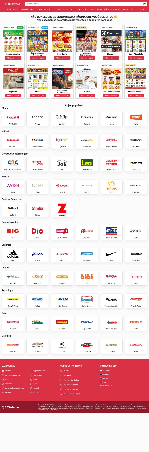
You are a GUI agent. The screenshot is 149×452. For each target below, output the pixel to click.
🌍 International (106, 424)
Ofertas (16, 9)
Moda (69, 9)
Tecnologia (61, 9)
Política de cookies (69, 427)
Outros (143, 9)
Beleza (77, 9)
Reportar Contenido (69, 423)
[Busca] (145, 4)
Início (8, 9)
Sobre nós (65, 413)
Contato (64, 409)
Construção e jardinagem (108, 9)
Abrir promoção (13, 58)
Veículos (134, 9)
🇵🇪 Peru (103, 420)
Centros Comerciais (45, 9)
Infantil (125, 9)
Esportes (85, 9)
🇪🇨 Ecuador (104, 416)
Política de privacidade (70, 432)
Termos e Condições (69, 418)
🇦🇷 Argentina (105, 408)
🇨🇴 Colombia (105, 412)
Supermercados (28, 9)
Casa (93, 9)
